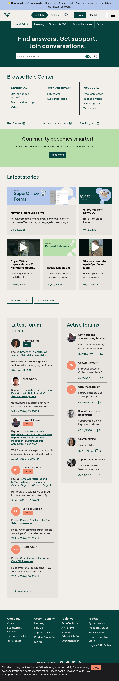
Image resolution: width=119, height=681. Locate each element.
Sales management (22, 523)
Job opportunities (17, 636)
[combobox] (58, 56)
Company (13, 618)
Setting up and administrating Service (27, 442)
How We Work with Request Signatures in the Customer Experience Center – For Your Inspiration (31, 436)
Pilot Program (89, 123)
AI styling (42, 355)
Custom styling (87, 438)
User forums (16, 123)
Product (94, 618)
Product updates (82, 24)
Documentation (70, 640)
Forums (101, 24)
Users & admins (44, 618)
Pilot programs (91, 103)
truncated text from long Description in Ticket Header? (31, 392)
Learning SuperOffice (20, 87)
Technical (55, 15)
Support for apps (57, 98)
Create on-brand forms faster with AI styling (29, 353)
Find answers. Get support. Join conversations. (58, 42)
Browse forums (22, 590)
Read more (57, 154)
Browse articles (20, 300)
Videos (15, 107)
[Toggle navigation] (113, 15)
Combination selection (33, 558)
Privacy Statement (57, 674)
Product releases (93, 93)
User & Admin (39, 15)
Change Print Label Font (34, 520)
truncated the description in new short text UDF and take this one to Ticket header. (30, 404)
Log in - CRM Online (100, 645)
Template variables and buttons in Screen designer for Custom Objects (29, 482)
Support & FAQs (58, 24)
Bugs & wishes (97, 632)
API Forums (67, 627)
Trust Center (14, 640)
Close (96, 667)
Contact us (13, 623)
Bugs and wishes (92, 98)
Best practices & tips (23, 102)
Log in (80, 15)
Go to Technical (70, 623)
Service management (23, 396)
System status (97, 623)
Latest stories (23, 177)
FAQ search (53, 93)
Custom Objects (42, 485)
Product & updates (45, 637)
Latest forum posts (26, 327)
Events (38, 641)
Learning (39, 24)
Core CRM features (22, 561)
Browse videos (46, 300)
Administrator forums (57, 123)
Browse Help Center (30, 77)
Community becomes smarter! (57, 139)
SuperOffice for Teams (91, 459)
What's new (90, 108)
